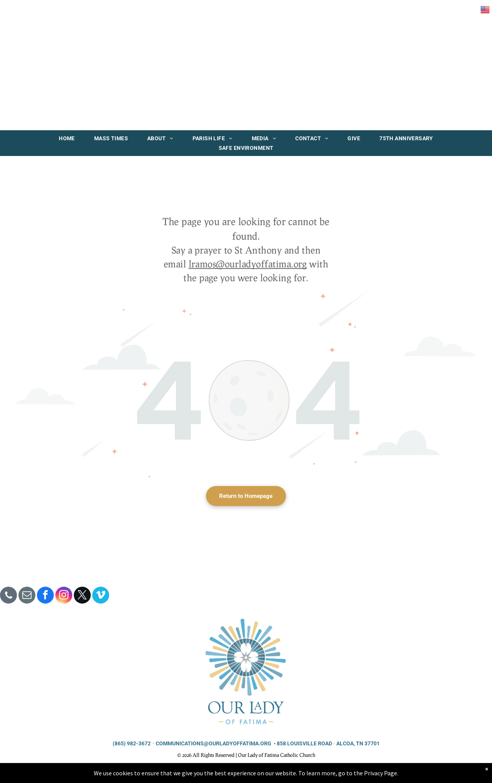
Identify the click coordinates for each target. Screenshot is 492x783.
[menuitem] (67, 138)
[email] (26, 596)
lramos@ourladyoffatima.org (248, 263)
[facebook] (45, 596)
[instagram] (63, 596)
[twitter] (82, 596)
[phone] (8, 596)
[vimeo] (100, 596)
